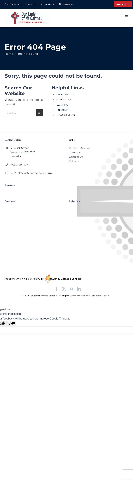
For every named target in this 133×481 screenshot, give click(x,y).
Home (9, 53)
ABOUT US (62, 94)
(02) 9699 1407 (19, 164)
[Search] (39, 112)
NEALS (107, 295)
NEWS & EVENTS (66, 115)
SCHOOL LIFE (64, 99)
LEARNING (62, 104)
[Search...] (20, 112)
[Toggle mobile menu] (126, 16)
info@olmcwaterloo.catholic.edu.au (31, 173)
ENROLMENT (64, 110)
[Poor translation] (11, 323)
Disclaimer (97, 295)
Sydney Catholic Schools (44, 295)
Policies (85, 295)
